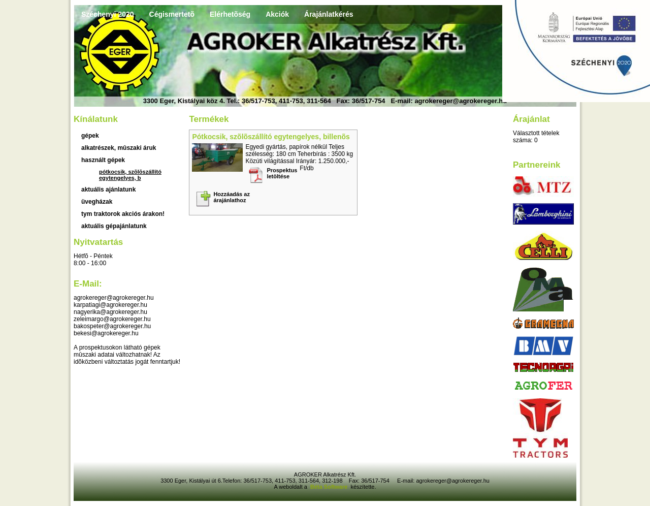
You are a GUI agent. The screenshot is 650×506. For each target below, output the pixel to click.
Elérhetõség (230, 14)
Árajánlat (531, 119)
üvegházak (96, 201)
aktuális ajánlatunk (108, 189)
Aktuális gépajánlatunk (114, 226)
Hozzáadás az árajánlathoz (231, 197)
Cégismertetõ (171, 14)
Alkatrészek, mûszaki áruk (118, 147)
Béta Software (328, 487)
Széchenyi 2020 (107, 14)
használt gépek (103, 160)
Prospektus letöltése (282, 173)
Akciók (277, 14)
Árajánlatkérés (328, 14)
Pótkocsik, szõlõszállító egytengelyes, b (130, 175)
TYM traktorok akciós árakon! (123, 213)
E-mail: (88, 284)
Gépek (90, 135)
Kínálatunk (96, 119)
